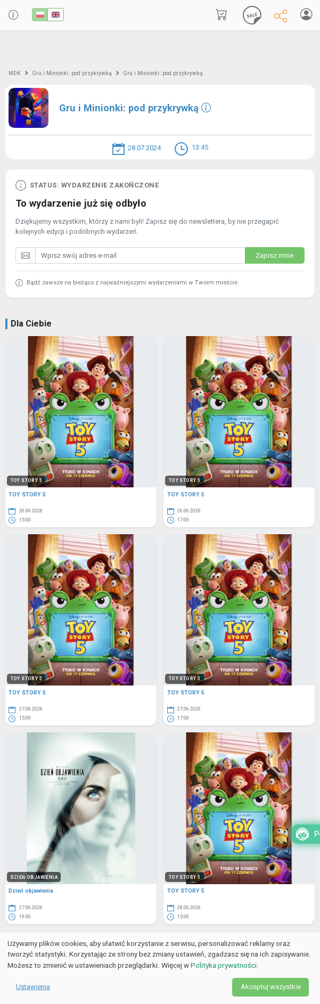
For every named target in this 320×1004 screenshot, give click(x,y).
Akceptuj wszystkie (271, 987)
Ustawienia (33, 987)
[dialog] (160, 968)
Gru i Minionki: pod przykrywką (72, 73)
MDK (15, 73)
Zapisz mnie (274, 255)
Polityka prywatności (224, 965)
